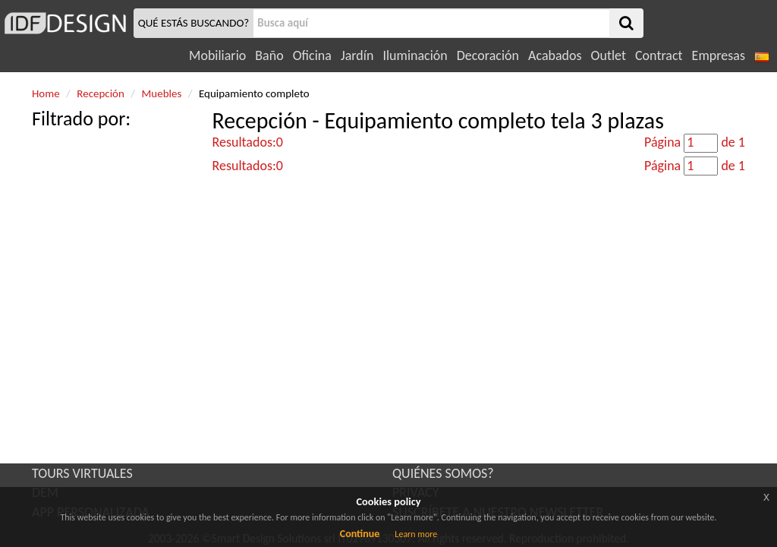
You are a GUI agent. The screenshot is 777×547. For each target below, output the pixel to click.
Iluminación (414, 55)
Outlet (608, 55)
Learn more (416, 534)
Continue (360, 533)
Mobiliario (217, 55)
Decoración (488, 55)
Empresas (718, 55)
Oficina (312, 55)
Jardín (357, 55)
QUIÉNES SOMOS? (443, 473)
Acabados (555, 55)
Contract (659, 55)
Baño (269, 55)
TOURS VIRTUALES (82, 473)
